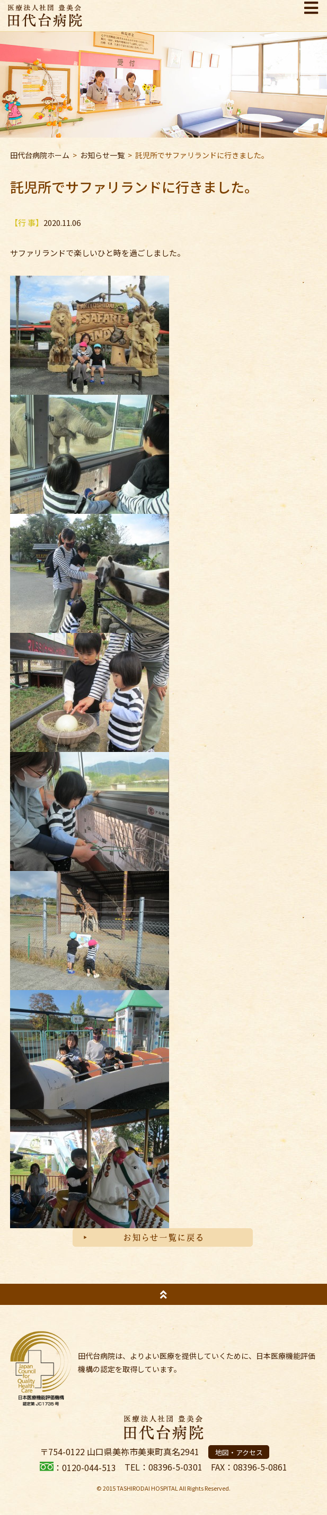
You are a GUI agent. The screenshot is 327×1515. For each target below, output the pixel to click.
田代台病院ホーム (39, 155)
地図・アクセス (239, 1452)
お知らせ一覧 (102, 155)
